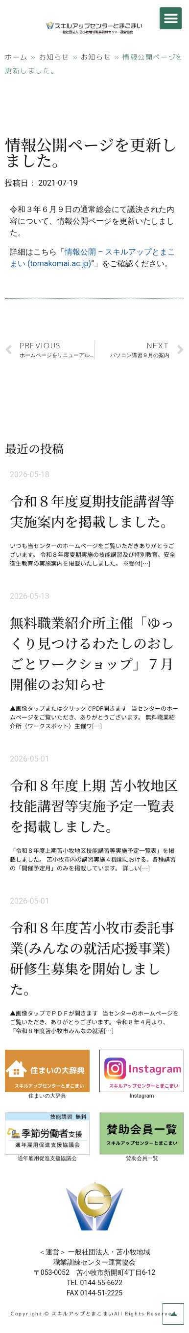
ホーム (16, 57)
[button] (171, 18)
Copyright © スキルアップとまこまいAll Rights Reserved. (94, 1313)
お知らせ (54, 57)
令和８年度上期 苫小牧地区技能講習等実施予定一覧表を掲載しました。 (94, 805)
